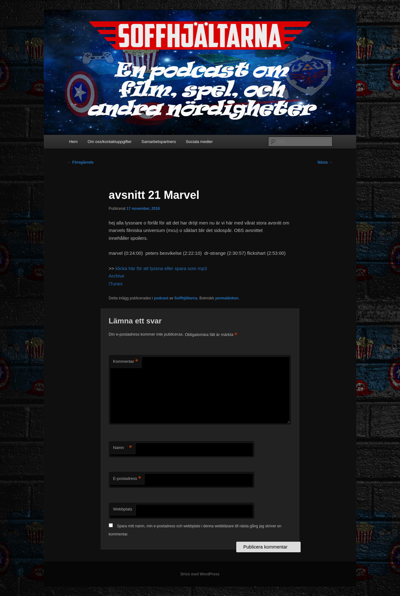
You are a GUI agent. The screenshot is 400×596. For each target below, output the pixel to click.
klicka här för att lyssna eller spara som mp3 (161, 268)
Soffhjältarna (185, 298)
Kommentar (125, 361)
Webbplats (122, 509)
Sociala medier (199, 141)
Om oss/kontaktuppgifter (110, 141)
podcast (161, 298)
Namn (122, 447)
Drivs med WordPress (200, 574)
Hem (73, 141)
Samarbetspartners (159, 141)
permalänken (226, 298)
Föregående (80, 162)
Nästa (325, 162)
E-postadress (127, 478)
